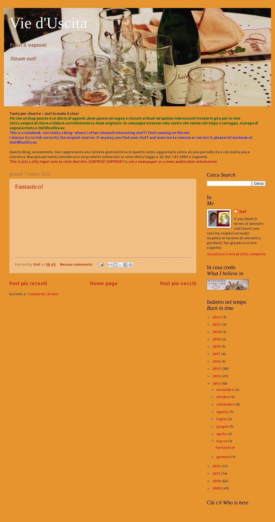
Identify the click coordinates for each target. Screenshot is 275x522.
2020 (217, 332)
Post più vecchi (178, 283)
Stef (242, 211)
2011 (216, 473)
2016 (216, 361)
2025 (217, 317)
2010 (217, 481)
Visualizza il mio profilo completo (236, 254)
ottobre (223, 397)
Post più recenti (28, 283)
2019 (217, 339)
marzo (222, 441)
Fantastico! (29, 186)
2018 (216, 346)
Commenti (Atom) (43, 294)
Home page (104, 283)
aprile (221, 434)
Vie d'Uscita (48, 23)
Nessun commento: (77, 264)
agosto (222, 412)
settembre (225, 404)
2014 (217, 376)
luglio (221, 419)
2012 (216, 466)
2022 (217, 324)
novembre (225, 389)
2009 (217, 488)
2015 (217, 368)
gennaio (223, 457)
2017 (216, 354)
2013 (216, 383)
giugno (222, 426)
